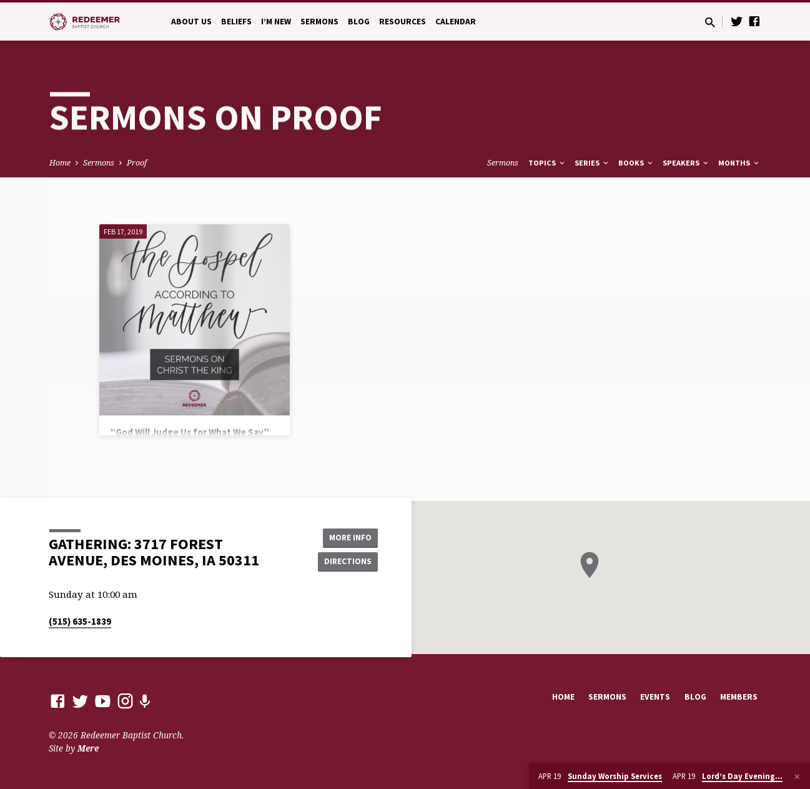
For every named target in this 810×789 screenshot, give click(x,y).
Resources (402, 21)
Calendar (455, 21)
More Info (346, 536)
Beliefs (236, 21)
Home (60, 162)
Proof (137, 162)
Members (739, 697)
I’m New (276, 21)
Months (739, 162)
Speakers (686, 162)
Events (655, 697)
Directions (346, 561)
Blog (359, 21)
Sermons (319, 21)
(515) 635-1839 (80, 621)
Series (592, 162)
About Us (191, 21)
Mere (88, 748)
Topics (547, 162)
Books (636, 162)
